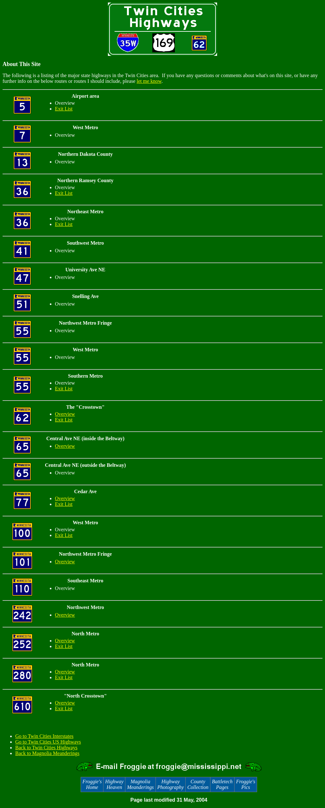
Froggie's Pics (245, 784)
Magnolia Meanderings (140, 784)
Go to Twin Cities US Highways (48, 742)
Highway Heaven (114, 784)
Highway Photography (170, 784)
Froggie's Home (92, 784)
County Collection (198, 784)
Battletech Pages (222, 784)
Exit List (64, 108)
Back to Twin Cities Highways (46, 747)
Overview (65, 414)
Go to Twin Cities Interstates (44, 736)
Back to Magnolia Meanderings (47, 753)
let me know (149, 81)
